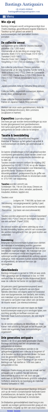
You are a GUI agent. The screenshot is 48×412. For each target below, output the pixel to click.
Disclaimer (17, 411)
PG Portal (10, 411)
